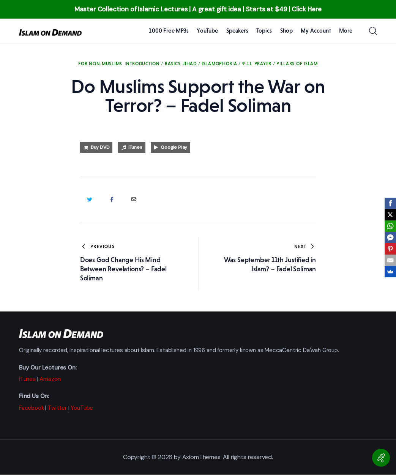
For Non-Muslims (100, 63)
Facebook (31, 408)
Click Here (307, 9)
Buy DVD (100, 147)
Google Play (174, 147)
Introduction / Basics (152, 63)
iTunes (135, 147)
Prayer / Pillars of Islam (286, 63)
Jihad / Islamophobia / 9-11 (217, 63)
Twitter (57, 408)
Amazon (49, 379)
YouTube (82, 408)
